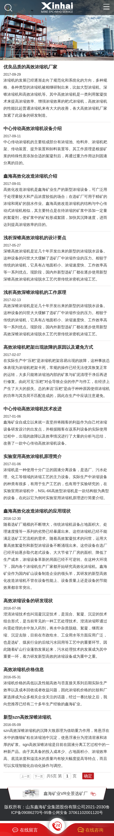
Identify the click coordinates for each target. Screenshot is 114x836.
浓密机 (74, 334)
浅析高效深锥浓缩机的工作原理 (34, 292)
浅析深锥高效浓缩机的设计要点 (34, 237)
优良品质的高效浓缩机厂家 (30, 66)
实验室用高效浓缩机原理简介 (32, 456)
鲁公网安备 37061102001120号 (75, 812)
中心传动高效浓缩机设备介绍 (32, 128)
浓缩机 (9, 80)
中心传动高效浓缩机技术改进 (32, 408)
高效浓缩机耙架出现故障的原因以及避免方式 (48, 347)
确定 (88, 776)
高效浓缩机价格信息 (23, 669)
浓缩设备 (99, 477)
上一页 (25, 776)
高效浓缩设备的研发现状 (28, 600)
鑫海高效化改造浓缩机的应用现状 (37, 511)
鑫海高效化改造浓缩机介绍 (30, 176)
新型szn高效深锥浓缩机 (27, 717)
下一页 (39, 776)
